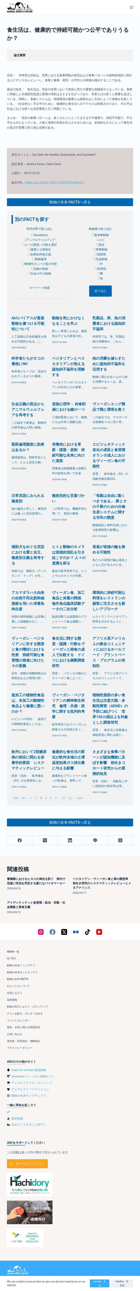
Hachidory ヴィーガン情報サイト (32, 1076)
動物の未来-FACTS (17, 979)
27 (63, 798)
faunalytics (39, 235)
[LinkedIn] (70, 840)
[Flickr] (76, 932)
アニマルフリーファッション (30, 1089)
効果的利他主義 (39, 254)
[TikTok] (87, 932)
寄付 (11, 958)
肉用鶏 (100, 269)
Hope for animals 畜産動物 (28, 1070)
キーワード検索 (39, 288)
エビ (100, 240)
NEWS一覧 (13, 951)
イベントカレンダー (18, 1020)
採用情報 (12, 999)
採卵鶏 (100, 254)
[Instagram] (41, 932)
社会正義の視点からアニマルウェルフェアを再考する (27, 409)
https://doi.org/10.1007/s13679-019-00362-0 (55, 182)
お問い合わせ (14, 1034)
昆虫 (100, 244)
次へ (71, 798)
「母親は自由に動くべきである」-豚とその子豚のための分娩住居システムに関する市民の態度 (109, 506)
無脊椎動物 (100, 235)
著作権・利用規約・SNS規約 (23, 1041)
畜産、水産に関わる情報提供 (23, 1027)
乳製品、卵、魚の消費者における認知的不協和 (108, 323)
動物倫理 (40, 259)
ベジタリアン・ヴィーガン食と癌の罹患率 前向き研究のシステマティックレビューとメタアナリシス (102, 883)
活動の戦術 (39, 269)
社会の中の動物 (39, 273)
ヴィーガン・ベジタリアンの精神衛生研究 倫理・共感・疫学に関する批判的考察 (68, 706)
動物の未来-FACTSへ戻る (70, 202)
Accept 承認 (100, 1283)
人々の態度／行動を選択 (39, 244)
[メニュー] (131, 7)
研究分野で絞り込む (39, 229)
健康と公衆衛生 (39, 249)
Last (79, 798)
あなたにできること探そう (28, 1124)
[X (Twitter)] (44, 840)
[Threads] (120, 840)
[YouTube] (99, 932)
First (15, 798)
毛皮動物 (100, 259)
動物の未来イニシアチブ (21, 965)
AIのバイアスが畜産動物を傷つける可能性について (27, 323)
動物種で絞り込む (100, 229)
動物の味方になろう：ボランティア (27, 1006)
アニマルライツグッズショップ (31, 1083)
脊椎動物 (100, 249)
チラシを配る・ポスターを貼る (25, 1013)
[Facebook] (19, 840)
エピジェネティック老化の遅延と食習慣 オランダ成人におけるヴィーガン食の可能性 (110, 455)
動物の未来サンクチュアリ (22, 972)
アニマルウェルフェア (39, 240)
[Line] (95, 840)
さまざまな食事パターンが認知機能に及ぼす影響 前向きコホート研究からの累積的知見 (108, 763)
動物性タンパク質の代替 (39, 264)
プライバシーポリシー (19, 1047)
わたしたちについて (18, 985)
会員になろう (14, 992)
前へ (24, 798)
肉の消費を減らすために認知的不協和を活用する (108, 363)
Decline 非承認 (122, 1283)
